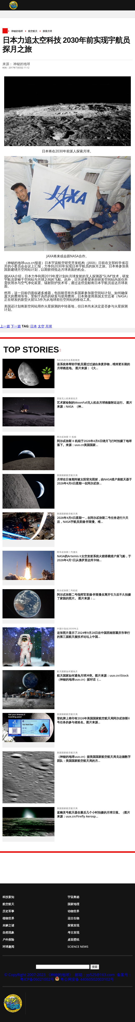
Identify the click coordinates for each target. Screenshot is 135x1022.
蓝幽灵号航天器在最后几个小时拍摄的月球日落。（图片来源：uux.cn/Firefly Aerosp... (93, 814)
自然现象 (8, 932)
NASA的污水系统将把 (68, 360)
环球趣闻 (8, 947)
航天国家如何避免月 (67, 671)
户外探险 (8, 939)
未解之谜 (8, 925)
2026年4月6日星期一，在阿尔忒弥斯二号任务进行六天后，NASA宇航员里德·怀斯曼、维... (92, 520)
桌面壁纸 (73, 939)
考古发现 (73, 932)
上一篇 (5, 326)
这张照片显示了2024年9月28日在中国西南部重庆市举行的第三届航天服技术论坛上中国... (93, 635)
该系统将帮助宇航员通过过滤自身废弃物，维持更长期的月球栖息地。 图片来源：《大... (93, 366)
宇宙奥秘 (73, 897)
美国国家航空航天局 (67, 475)
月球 (48, 326)
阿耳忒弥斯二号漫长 (67, 552)
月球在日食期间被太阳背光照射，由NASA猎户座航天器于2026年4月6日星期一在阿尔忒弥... (94, 481)
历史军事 (8, 911)
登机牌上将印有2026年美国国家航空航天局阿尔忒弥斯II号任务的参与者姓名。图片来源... (93, 720)
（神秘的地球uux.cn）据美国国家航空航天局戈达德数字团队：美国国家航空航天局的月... (94, 759)
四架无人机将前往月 (67, 398)
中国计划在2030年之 (68, 628)
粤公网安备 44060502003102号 (87, 979)
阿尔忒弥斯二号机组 (67, 590)
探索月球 (47, 31)
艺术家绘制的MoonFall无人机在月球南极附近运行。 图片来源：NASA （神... (94, 404)
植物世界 (8, 918)
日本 (33, 326)
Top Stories (31, 349)
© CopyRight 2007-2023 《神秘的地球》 (38, 974)
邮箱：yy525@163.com (95, 974)
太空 (41, 326)
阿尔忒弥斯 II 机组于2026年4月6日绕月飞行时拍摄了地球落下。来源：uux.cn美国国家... (94, 443)
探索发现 (73, 925)
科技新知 (8, 897)
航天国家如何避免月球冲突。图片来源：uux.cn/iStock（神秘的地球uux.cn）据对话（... (93, 677)
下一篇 (16, 326)
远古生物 (73, 918)
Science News (78, 947)
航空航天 (32, 31)
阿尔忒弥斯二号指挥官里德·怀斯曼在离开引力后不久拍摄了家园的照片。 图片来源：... (94, 596)
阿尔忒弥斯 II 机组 (67, 436)
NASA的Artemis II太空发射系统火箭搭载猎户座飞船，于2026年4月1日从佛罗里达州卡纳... (94, 558)
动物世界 (73, 911)
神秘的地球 (17, 31)
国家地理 (73, 904)
